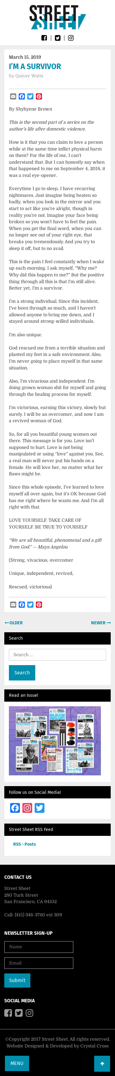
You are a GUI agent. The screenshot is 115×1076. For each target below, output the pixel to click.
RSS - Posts (24, 844)
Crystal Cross (94, 1045)
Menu (17, 1063)
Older (16, 623)
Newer (98, 623)
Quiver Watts (29, 75)
